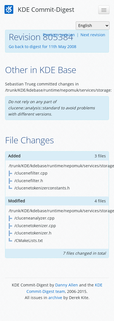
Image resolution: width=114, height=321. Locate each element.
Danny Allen (66, 285)
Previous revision (59, 34)
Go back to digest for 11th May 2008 (42, 46)
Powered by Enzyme (57, 310)
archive (55, 297)
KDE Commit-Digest (39, 9)
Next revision (93, 34)
